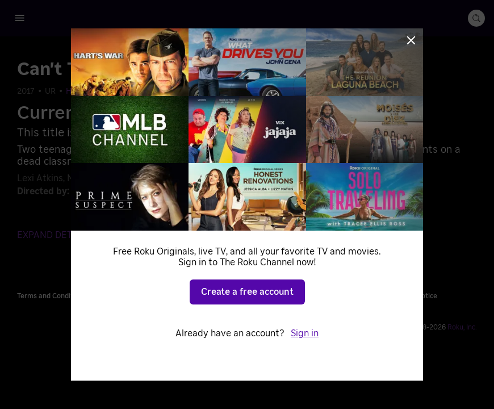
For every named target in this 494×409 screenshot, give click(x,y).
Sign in (305, 333)
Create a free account (247, 292)
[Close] (411, 40)
